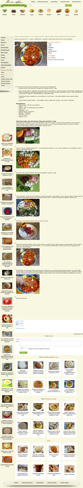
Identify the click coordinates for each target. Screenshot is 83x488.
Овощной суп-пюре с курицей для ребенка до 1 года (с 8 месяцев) (7, 437)
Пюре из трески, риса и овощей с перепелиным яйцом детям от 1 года (69, 432)
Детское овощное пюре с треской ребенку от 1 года (38, 414)
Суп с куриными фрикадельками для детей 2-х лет (69, 391)
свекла (50, 53)
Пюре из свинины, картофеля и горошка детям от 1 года (22, 432)
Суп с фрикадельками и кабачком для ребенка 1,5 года (7, 406)
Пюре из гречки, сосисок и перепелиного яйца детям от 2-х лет (54, 432)
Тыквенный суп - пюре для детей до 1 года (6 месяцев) (7, 390)
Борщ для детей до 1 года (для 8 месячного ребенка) (7, 218)
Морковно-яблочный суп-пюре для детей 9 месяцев (38, 391)
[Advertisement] (41, 25)
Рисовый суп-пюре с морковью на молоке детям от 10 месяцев (38, 372)
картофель (51, 47)
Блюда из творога (5, 81)
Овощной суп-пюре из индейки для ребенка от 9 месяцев (7, 292)
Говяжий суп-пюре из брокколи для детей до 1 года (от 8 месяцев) (7, 422)
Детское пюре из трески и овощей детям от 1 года (23, 414)
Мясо (58, 14)
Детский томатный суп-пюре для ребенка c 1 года (7, 326)
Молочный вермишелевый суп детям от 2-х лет (23, 372)
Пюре (2, 76)
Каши (2, 72)
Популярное (7, 134)
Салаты (3, 37)
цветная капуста (52, 51)
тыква (49, 45)
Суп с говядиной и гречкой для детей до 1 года (7, 189)
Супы (31, 14)
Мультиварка (4, 47)
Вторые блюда (5, 50)
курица (50, 43)
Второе (41, 14)
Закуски (76, 14)
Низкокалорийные (6, 65)
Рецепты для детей (6, 70)
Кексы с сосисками (69, 474)
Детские (49, 14)
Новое (48, 440)
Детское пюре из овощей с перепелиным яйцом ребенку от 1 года (53, 414)
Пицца (67, 15)
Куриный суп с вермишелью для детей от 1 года (7, 160)
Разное (3, 67)
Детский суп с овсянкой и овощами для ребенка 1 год (7, 374)
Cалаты (5, 14)
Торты (13, 14)
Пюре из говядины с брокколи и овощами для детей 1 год (69, 414)
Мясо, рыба (4, 52)
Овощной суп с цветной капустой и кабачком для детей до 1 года (22, 391)
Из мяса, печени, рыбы (6, 79)
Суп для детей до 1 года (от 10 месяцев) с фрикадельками (7, 248)
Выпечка (22, 14)
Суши (2, 60)
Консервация (4, 62)
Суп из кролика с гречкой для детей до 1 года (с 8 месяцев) (7, 340)
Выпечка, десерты (5, 83)
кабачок (50, 49)
